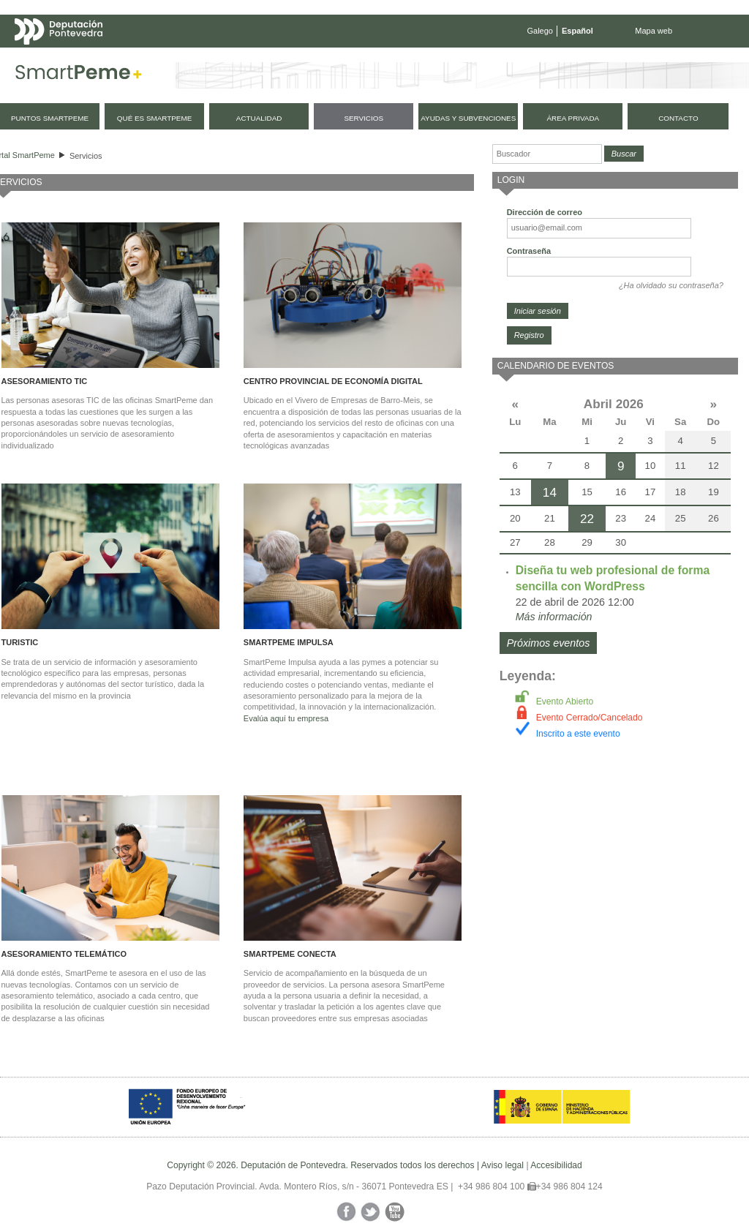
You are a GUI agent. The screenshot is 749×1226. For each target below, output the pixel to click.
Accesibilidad (556, 1165)
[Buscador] (547, 154)
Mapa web (653, 30)
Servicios (85, 155)
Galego (540, 30)
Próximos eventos (548, 643)
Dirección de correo (544, 212)
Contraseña (529, 251)
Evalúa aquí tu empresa (286, 718)
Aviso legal (502, 1165)
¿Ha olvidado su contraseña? (671, 285)
